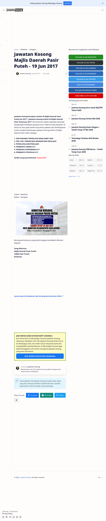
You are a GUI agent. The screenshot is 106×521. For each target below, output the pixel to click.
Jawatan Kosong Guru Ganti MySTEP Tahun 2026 (87, 108)
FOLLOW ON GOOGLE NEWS (86, 90)
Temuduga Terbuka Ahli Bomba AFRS (85, 139)
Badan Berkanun (12, 32)
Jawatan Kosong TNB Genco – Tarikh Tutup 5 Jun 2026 (87, 150)
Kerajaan (9, 27)
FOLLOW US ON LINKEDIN (86, 68)
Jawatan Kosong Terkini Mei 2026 (86, 118)
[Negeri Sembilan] (94, 170)
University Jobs (8, 57)
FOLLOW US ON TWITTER (86, 79)
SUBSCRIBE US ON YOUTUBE (86, 95)
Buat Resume (8, 66)
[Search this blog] (48, 10)
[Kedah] (94, 160)
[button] (102, 10)
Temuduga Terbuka (10, 53)
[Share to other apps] (58, 438)
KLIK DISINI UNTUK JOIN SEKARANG (47, 386)
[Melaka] (77, 170)
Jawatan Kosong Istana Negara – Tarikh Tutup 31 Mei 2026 (86, 128)
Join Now (67, 3)
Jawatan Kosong (40, 516)
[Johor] (77, 160)
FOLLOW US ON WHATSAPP (85, 57)
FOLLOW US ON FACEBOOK (86, 73)
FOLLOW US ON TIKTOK (86, 62)
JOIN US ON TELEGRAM (86, 84)
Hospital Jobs (8, 62)
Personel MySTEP (9, 48)
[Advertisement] (13, 117)
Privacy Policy (7, 514)
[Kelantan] (77, 165)
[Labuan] (94, 165)
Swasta (9, 36)
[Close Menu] (102, 3)
